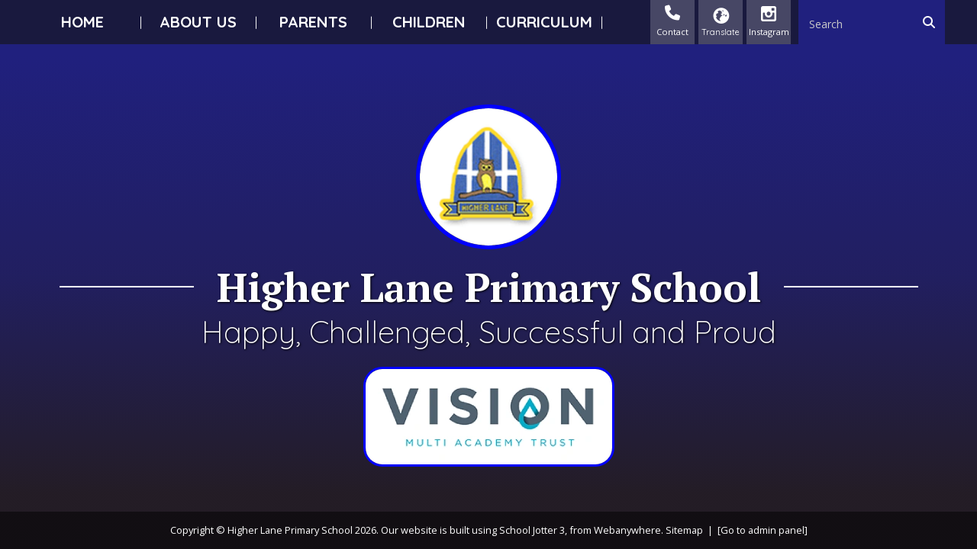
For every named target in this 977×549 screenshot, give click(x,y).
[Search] (933, 22)
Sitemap (684, 530)
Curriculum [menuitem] (544, 21)
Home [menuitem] (82, 21)
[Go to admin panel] (762, 530)
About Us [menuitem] (198, 21)
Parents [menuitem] (313, 21)
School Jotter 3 (532, 530)
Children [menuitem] (429, 21)
